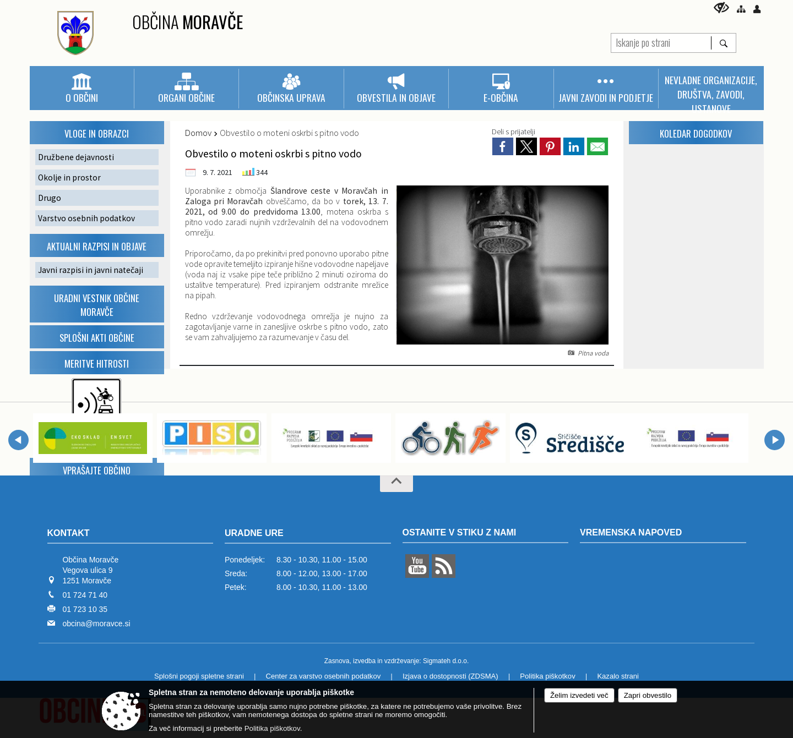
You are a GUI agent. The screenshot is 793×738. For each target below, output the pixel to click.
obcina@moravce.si (96, 623)
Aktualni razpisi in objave (96, 246)
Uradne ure (254, 533)
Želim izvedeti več (579, 695)
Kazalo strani (618, 676)
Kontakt (68, 533)
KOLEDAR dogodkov (696, 133)
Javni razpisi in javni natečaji (90, 270)
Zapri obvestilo (647, 695)
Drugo (49, 198)
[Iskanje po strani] (661, 42)
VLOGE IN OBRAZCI (96, 133)
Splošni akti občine (96, 338)
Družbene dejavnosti (76, 157)
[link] (503, 146)
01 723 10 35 (84, 609)
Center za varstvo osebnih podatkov (323, 676)
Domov (198, 133)
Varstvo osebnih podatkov (86, 218)
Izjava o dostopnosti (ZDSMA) (450, 676)
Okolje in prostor (69, 177)
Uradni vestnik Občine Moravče (96, 305)
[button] (18, 440)
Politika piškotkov (547, 676)
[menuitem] (82, 88)
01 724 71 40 (84, 595)
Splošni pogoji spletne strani (199, 676)
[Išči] (723, 43)
